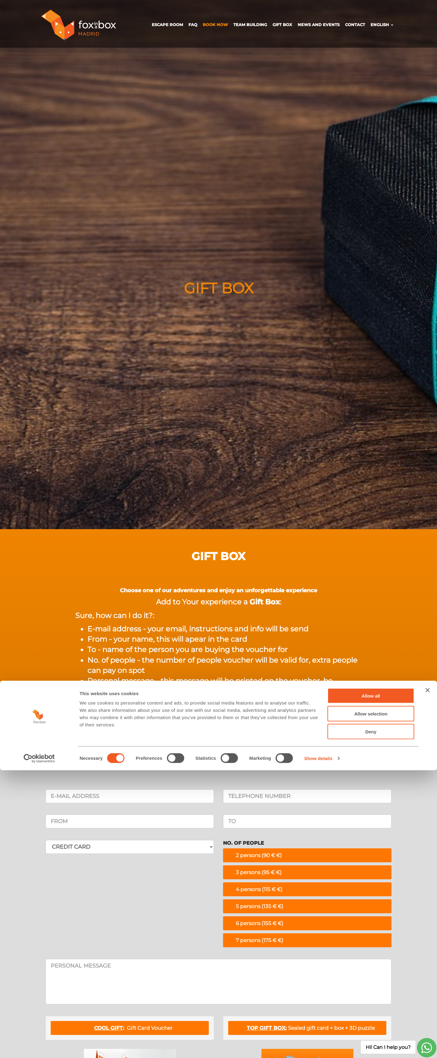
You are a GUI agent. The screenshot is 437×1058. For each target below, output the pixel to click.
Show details (318, 1046)
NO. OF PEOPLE (243, 843)
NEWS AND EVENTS (319, 24)
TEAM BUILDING (250, 24)
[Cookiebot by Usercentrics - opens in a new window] (39, 1046)
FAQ (192, 24)
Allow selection (370, 1001)
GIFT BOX (282, 24)
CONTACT (355, 24)
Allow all (371, 983)
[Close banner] (427, 978)
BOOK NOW (215, 24)
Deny (371, 1019)
